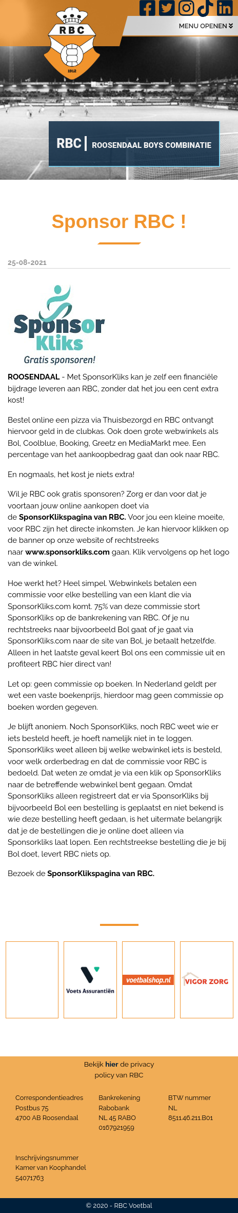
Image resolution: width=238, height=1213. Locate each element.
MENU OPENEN (206, 26)
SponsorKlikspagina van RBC (72, 517)
